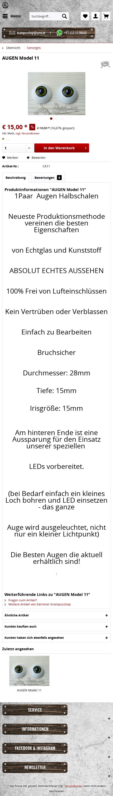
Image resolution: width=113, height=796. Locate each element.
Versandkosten (73, 786)
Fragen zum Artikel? (21, 600)
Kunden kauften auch (20, 626)
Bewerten (36, 157)
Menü (12, 16)
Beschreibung (16, 178)
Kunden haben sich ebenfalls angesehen (34, 638)
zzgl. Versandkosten (27, 133)
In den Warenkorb (65, 147)
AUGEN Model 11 (29, 690)
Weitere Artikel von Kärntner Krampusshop (38, 604)
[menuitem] (11, 16)
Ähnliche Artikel (16, 615)
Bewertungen (48, 177)
